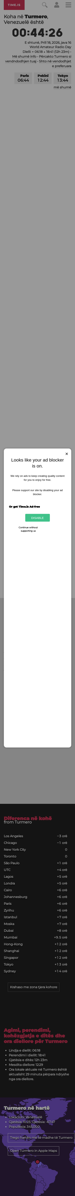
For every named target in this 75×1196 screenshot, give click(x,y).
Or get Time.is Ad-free (24, 506)
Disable (37, 518)
